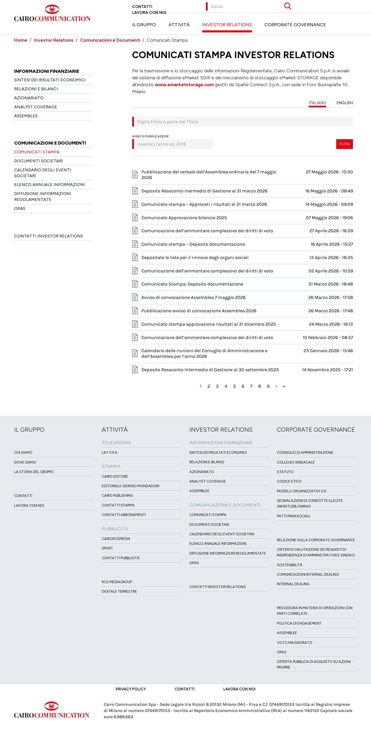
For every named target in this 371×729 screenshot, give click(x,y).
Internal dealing (293, 584)
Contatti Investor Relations (48, 236)
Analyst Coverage (35, 106)
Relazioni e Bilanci (36, 88)
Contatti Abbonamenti (124, 515)
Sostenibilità (289, 565)
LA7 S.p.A (109, 452)
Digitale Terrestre (119, 591)
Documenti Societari (38, 160)
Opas (281, 652)
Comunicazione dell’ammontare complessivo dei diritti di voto (207, 231)
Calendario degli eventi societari (221, 534)
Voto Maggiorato (294, 643)
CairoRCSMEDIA (116, 539)
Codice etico (289, 481)
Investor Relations (227, 25)
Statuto (285, 472)
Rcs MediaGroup (117, 582)
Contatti (142, 6)
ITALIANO (317, 103)
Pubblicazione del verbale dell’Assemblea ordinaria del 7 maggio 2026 (208, 174)
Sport (107, 548)
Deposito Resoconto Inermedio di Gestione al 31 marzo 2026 (204, 191)
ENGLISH (344, 103)
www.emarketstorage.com (184, 84)
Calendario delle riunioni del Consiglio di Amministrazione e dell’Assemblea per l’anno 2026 (204, 353)
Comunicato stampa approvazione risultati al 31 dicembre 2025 (208, 324)
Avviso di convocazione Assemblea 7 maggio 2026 (193, 297)
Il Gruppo (144, 25)
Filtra (344, 144)
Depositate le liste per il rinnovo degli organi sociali (195, 257)
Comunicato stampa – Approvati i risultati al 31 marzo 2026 (204, 204)
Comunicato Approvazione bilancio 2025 (184, 217)
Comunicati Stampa (37, 151)
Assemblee (26, 115)
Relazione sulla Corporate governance (316, 540)
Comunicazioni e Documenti (110, 40)
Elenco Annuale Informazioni (49, 184)
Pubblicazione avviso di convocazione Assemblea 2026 (198, 311)
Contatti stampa (118, 505)
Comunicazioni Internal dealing (308, 574)
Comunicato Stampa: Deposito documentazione (192, 284)
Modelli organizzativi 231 (301, 491)
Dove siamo (25, 462)
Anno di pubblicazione (150, 136)
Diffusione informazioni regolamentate (227, 553)
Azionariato (29, 97)
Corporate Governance (295, 25)
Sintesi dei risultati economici (50, 79)
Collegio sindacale (296, 462)
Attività (179, 25)
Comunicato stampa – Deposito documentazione (193, 244)
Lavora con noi (149, 12)
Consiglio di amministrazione (305, 452)
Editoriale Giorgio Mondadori (130, 486)
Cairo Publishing (117, 495)
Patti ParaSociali (293, 516)
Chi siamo (23, 452)
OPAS (19, 208)
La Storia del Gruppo (34, 472)
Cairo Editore (115, 476)
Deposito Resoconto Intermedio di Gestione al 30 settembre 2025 (210, 369)
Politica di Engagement (299, 623)
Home (20, 40)
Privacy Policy (131, 689)
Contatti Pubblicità (121, 558)
